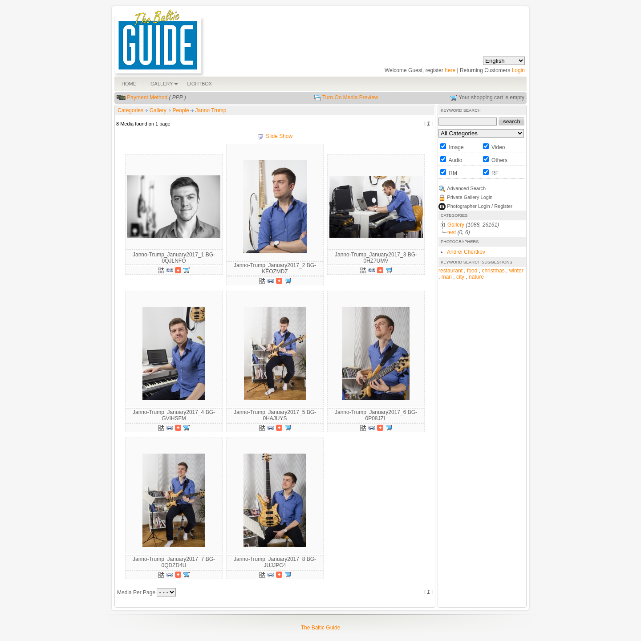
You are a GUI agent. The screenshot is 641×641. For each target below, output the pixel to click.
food (472, 271)
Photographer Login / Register (479, 206)
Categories (130, 110)
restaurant (450, 271)
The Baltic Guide (321, 628)
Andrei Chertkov (466, 252)
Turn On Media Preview (350, 97)
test (451, 232)
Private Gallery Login (469, 197)
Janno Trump (210, 110)
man (447, 277)
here (450, 70)
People (181, 110)
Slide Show (279, 136)
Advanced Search (466, 188)
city (460, 277)
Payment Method (147, 97)
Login (518, 70)
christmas (493, 271)
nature (476, 277)
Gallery (159, 110)
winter (516, 271)
